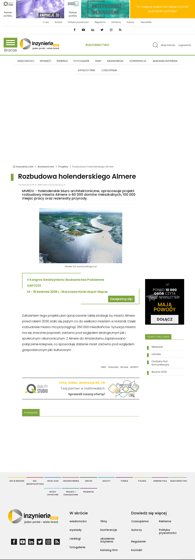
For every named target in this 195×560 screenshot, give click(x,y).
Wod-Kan (52, 480)
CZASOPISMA (109, 70)
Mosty (106, 480)
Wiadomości (26, 61)
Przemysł (88, 491)
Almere (124, 367)
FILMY (98, 61)
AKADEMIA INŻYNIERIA (165, 61)
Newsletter (146, 22)
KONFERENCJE (138, 61)
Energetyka (160, 480)
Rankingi (62, 61)
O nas (46, 22)
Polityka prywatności (78, 22)
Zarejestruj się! (121, 299)
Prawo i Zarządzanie (70, 493)
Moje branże (168, 45)
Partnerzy (116, 22)
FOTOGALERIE (82, 61)
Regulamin (100, 22)
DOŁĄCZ (165, 319)
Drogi (88, 480)
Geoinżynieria (71, 480)
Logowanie (184, 45)
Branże (10, 45)
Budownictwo (97, 45)
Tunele (124, 480)
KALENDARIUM (115, 61)
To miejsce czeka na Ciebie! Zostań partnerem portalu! (162, 9)
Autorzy (130, 22)
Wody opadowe (52, 493)
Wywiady (45, 61)
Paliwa (142, 480)
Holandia (113, 367)
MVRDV (134, 367)
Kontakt (58, 22)
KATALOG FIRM (86, 70)
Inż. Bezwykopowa (34, 482)
